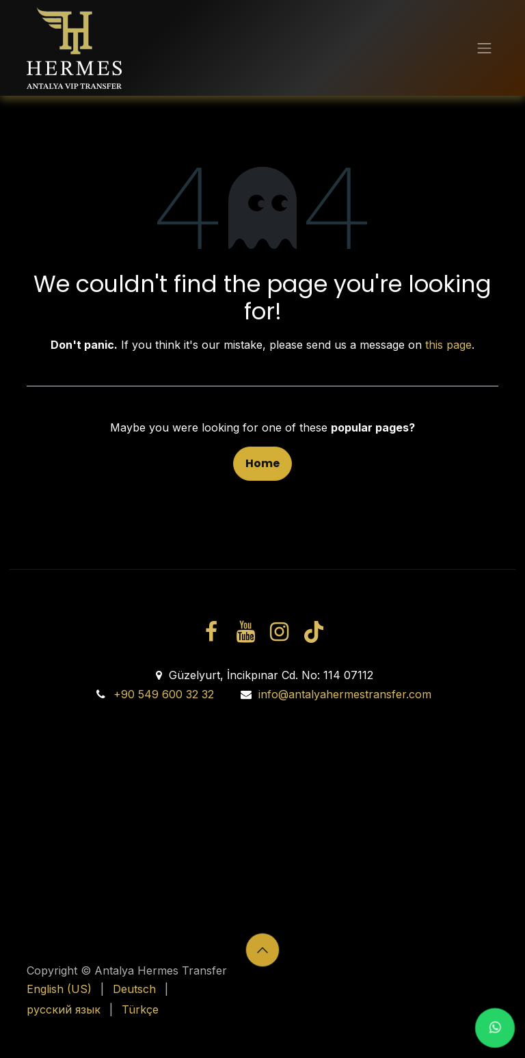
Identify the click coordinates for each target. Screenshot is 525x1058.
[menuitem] (59, 989)
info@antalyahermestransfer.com (344, 694)
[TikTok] (313, 632)
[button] (262, 950)
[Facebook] (211, 632)
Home (262, 463)
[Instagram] (280, 632)
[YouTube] (245, 632)
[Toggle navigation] (484, 48)
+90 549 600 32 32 (163, 694)
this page (448, 345)
